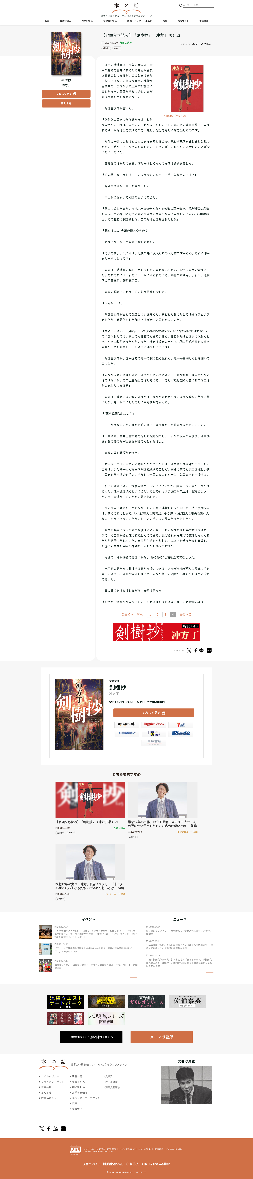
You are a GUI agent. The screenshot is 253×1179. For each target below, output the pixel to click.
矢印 (133, 976)
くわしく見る (151, 712)
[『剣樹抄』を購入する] (66, 103)
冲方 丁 (118, 48)
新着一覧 (77, 1076)
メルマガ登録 (161, 1036)
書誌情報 (203, 21)
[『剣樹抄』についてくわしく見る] (66, 53)
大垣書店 (153, 743)
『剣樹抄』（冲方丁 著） (176, 115)
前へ (140, 614)
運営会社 (46, 1086)
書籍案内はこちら (92, 1037)
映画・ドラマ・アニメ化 (139, 21)
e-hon (153, 734)
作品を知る (87, 21)
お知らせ (46, 1092)
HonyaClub (180, 734)
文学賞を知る (110, 21)
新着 (47, 21)
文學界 (109, 1076)
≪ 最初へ (127, 614)
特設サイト (183, 21)
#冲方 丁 (71, 832)
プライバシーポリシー (54, 1081)
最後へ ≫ (186, 614)
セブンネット (180, 725)
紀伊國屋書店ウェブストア (126, 734)
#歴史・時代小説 (201, 43)
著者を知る (65, 21)
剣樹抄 (107, 48)
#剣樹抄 (60, 832)
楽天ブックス (153, 725)
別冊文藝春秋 (113, 1086)
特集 (165, 21)
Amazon (126, 725)
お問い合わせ (49, 1097)
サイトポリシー (50, 1076)
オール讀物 (111, 1081)
